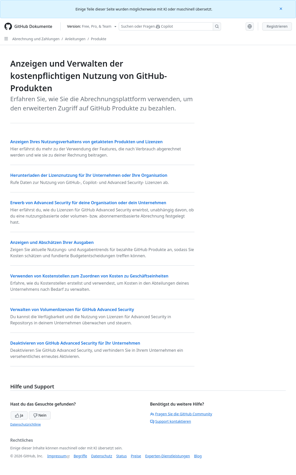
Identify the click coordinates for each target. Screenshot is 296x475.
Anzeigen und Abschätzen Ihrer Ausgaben (52, 242)
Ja (19, 415)
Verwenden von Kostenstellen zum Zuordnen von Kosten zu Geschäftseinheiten (89, 276)
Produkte (98, 38)
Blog (198, 455)
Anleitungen (75, 38)
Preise (136, 455)
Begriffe (80, 455)
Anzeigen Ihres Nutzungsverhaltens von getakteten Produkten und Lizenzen (86, 141)
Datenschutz (101, 455)
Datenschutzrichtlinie (25, 424)
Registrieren (277, 26)
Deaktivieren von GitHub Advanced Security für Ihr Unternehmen (75, 343)
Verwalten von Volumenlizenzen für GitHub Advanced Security (72, 309)
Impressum (57, 455)
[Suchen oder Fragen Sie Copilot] (170, 26)
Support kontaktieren (170, 421)
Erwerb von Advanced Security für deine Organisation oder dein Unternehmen (88, 202)
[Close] (281, 8)
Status (121, 455)
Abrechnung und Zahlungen (36, 38)
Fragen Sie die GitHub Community (181, 413)
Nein (39, 415)
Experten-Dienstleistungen (167, 455)
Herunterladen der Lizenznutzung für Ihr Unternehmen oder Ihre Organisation (88, 175)
